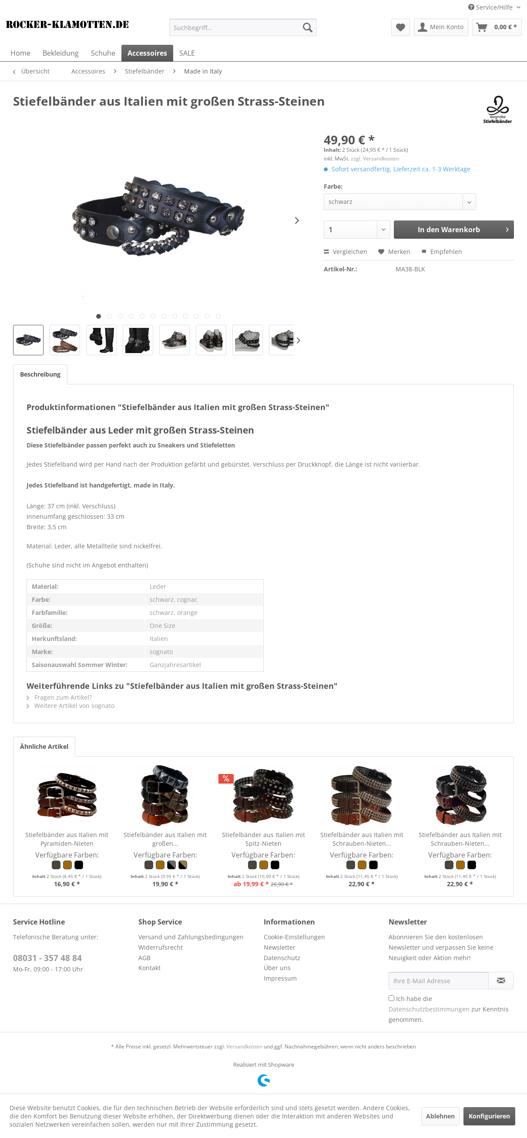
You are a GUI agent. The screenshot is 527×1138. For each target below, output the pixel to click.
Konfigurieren (489, 1116)
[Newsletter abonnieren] (501, 980)
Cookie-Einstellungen (294, 937)
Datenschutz (282, 958)
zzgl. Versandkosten (375, 158)
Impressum (280, 978)
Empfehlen (441, 251)
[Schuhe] (103, 53)
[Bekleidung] (61, 53)
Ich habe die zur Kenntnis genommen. (449, 1009)
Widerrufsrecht (160, 947)
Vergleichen (345, 251)
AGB (144, 958)
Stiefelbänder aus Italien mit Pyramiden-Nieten (66, 839)
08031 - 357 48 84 (47, 958)
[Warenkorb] (497, 27)
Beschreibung (40, 374)
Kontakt (149, 968)
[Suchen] (308, 27)
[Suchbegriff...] (243, 27)
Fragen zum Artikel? (59, 697)
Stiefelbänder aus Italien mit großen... (165, 839)
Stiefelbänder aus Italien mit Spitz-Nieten (263, 839)
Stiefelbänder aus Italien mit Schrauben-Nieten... (361, 839)
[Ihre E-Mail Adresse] (439, 980)
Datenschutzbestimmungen (429, 1009)
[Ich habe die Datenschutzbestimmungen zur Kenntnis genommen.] (391, 998)
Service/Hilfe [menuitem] (491, 7)
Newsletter (279, 947)
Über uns (277, 968)
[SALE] (187, 53)
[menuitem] (243, 27)
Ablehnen (440, 1116)
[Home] (20, 53)
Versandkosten (244, 1046)
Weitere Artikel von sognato (70, 705)
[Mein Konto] (441, 27)
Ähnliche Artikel (44, 746)
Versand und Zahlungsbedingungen (191, 937)
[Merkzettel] (400, 27)
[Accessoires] (147, 53)
